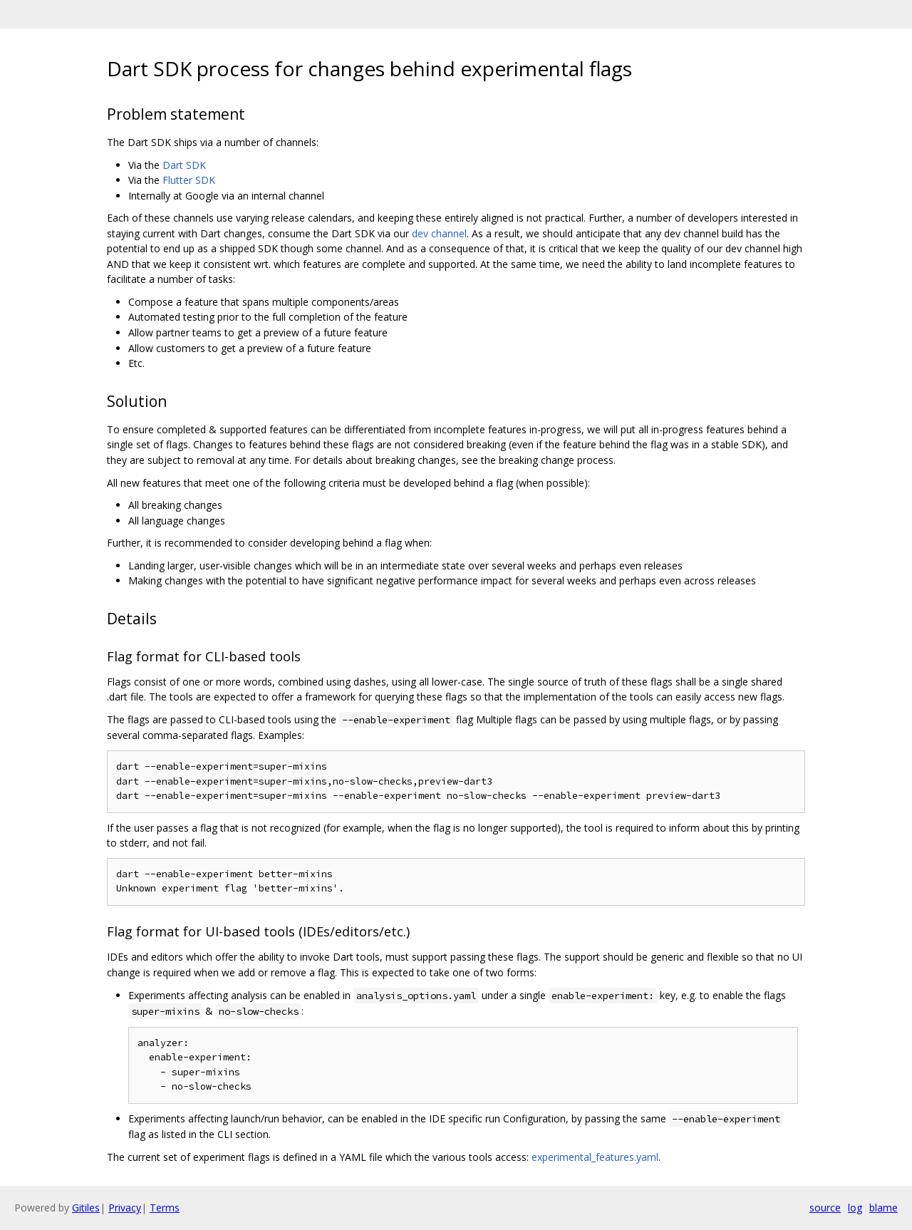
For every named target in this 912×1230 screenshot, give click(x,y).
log (855, 1207)
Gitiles (86, 1207)
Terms (165, 1207)
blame (883, 1207)
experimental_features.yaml (595, 1157)
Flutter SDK (188, 180)
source (825, 1207)
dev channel (439, 233)
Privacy (124, 1207)
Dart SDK (184, 165)
